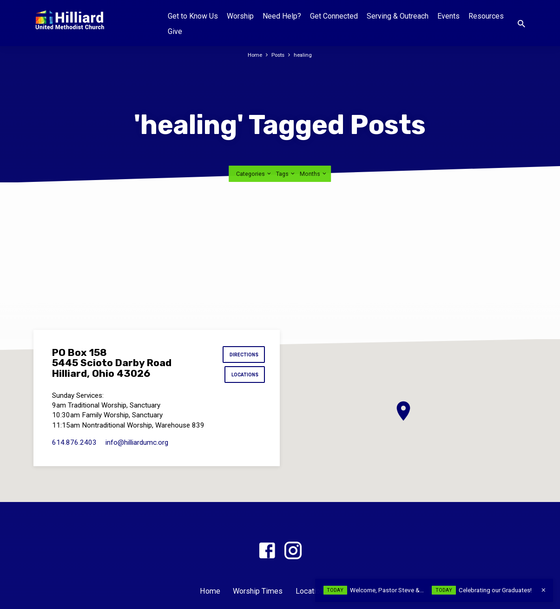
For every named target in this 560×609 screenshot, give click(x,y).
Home (253, 54)
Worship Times (258, 591)
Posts (278, 54)
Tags (286, 173)
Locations (242, 378)
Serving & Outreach (397, 16)
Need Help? (282, 16)
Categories (254, 173)
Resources (486, 16)
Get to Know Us (193, 16)
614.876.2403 (74, 447)
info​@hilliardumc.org (136, 447)
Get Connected (334, 16)
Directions (241, 356)
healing (305, 54)
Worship (240, 16)
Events (448, 16)
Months (314, 173)
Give (175, 31)
